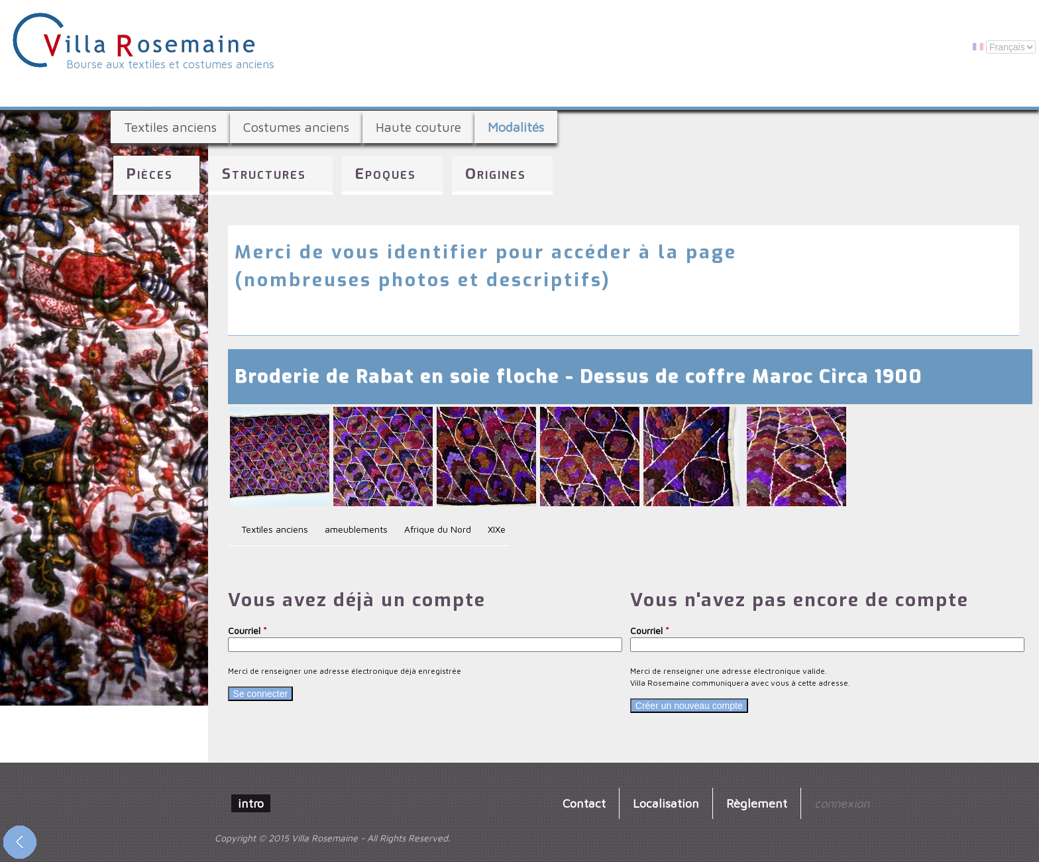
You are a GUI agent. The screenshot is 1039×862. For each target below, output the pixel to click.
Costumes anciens (296, 127)
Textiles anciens (170, 127)
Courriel (247, 630)
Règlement (756, 803)
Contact (584, 803)
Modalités (516, 127)
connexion (841, 803)
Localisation (666, 803)
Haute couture (418, 127)
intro (251, 803)
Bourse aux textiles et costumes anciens (170, 64)
